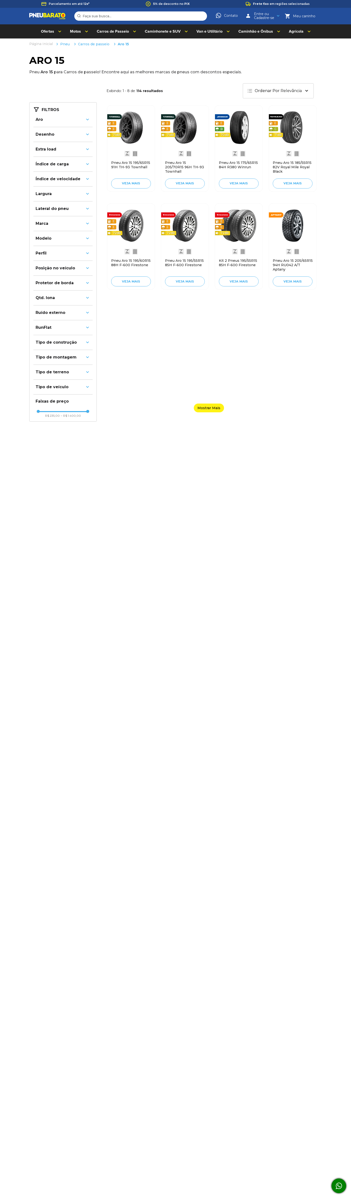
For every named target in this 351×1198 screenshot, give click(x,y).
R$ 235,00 (52, 415)
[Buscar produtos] (79, 16)
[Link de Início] (41, 44)
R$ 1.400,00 (71, 415)
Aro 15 (123, 44)
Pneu (65, 44)
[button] (63, 120)
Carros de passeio (93, 44)
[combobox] (140, 16)
